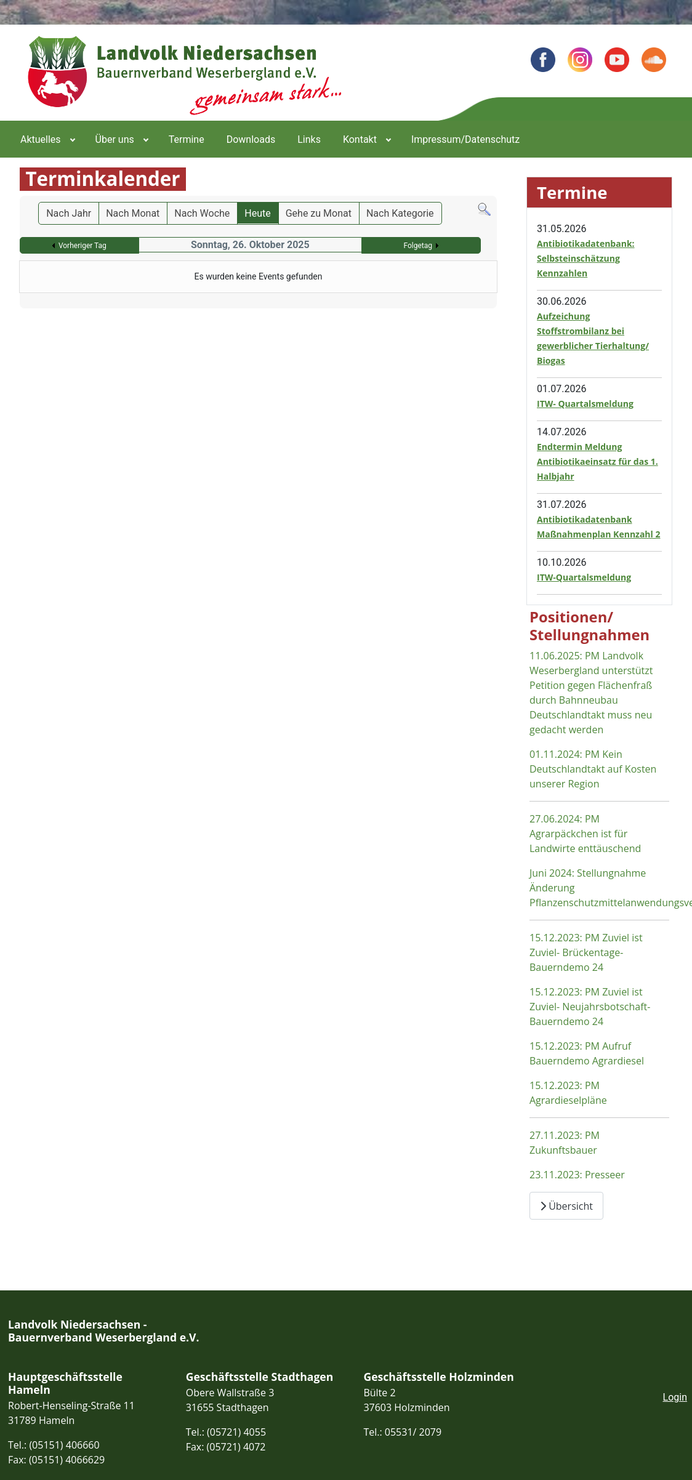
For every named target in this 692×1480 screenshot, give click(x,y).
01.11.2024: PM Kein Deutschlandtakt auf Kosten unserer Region (592, 768)
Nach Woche (202, 213)
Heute (257, 213)
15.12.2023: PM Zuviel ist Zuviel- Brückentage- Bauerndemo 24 (586, 952)
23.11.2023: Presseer (577, 1174)
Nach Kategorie (400, 213)
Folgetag (417, 245)
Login (675, 1397)
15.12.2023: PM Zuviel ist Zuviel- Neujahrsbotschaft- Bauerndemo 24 (589, 1006)
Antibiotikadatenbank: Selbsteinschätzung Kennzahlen (586, 258)
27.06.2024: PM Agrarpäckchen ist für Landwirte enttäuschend (585, 833)
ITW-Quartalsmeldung (584, 577)
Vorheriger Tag (82, 245)
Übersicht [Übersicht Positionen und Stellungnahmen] (566, 1206)
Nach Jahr (68, 213)
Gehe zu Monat (319, 213)
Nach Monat (132, 213)
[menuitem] (46, 139)
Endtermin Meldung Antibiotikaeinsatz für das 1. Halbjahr (597, 461)
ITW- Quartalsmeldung (585, 403)
